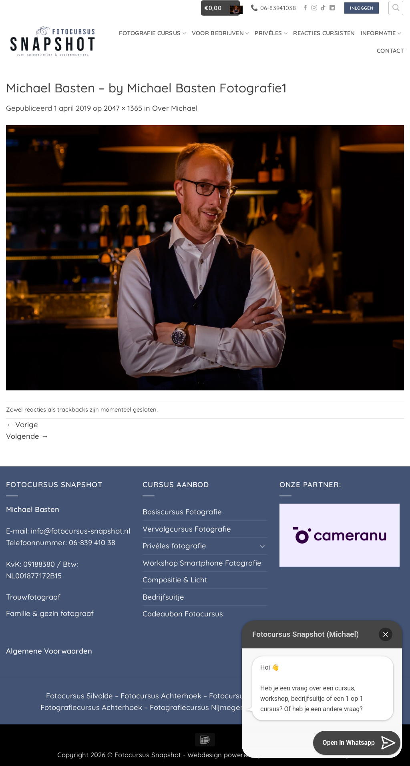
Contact (390, 50)
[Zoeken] (395, 8)
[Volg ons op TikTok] (323, 8)
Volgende (27, 436)
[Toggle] (262, 546)
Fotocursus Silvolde (79, 695)
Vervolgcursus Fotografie (187, 529)
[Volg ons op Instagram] (314, 8)
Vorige (22, 424)
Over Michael (174, 108)
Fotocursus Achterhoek (161, 695)
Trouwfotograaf (33, 597)
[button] (220, 7)
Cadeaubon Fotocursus (183, 613)
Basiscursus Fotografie (182, 511)
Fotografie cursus (152, 33)
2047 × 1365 (123, 108)
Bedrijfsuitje (163, 597)
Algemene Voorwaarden (49, 651)
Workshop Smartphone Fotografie (202, 563)
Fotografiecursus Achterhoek (91, 707)
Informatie (381, 33)
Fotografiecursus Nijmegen (197, 707)
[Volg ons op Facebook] (305, 8)
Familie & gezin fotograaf (50, 613)
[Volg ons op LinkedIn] (332, 8)
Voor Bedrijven (220, 33)
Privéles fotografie (174, 545)
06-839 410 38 (92, 542)
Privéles (271, 33)
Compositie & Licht (175, 579)
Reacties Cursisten (324, 33)
